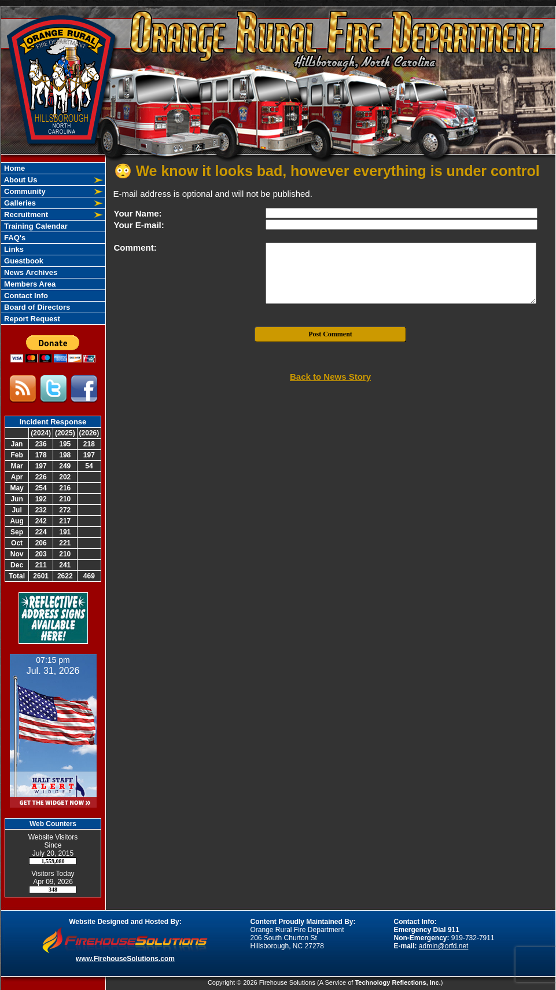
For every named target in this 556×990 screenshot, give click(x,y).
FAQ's (14, 237)
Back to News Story (330, 377)
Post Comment (330, 334)
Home (13, 168)
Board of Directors (36, 307)
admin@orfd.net (444, 946)
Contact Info (25, 295)
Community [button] (24, 191)
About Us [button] (20, 179)
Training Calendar (35, 226)
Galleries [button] (19, 203)
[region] (53, 243)
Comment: (135, 247)
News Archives (30, 272)
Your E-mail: (139, 225)
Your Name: (138, 213)
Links (13, 249)
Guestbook (23, 260)
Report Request (31, 318)
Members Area (29, 284)
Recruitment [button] (25, 214)
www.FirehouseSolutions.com (125, 959)
